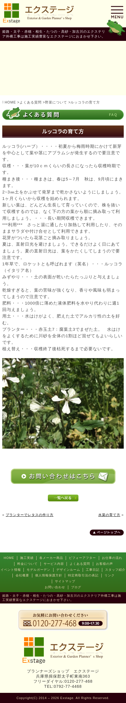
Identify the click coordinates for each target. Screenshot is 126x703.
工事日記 (92, 569)
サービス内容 (54, 563)
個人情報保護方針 (48, 575)
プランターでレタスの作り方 (30, 515)
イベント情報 (11, 569)
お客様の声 (104, 563)
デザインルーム (68, 569)
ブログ (76, 587)
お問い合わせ (55, 587)
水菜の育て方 (109, 515)
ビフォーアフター (82, 557)
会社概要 (22, 575)
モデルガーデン (38, 569)
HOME (9, 557)
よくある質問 (80, 563)
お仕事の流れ (112, 557)
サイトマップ (65, 581)
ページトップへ (109, 532)
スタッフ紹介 (115, 569)
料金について (27, 563)
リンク (109, 575)
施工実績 (27, 557)
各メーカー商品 (51, 557)
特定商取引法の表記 (83, 575)
